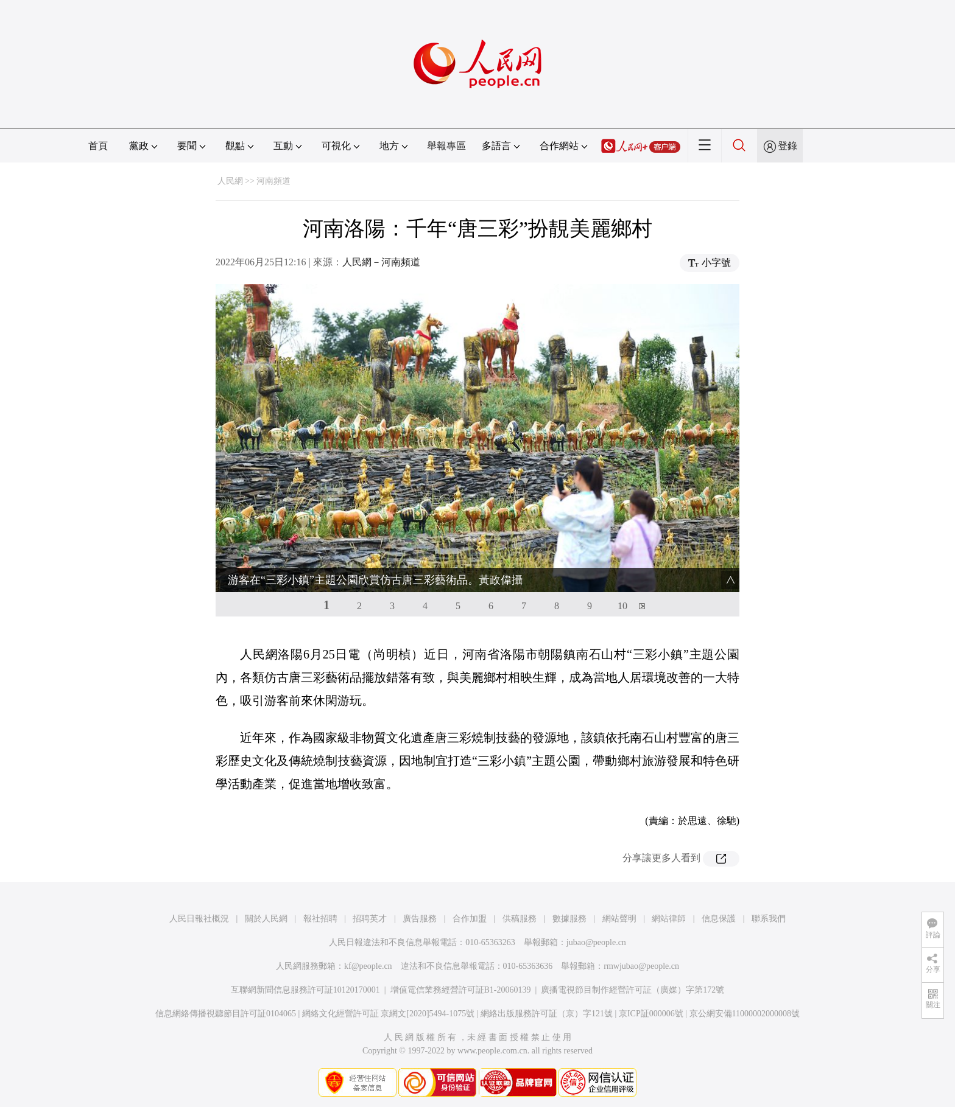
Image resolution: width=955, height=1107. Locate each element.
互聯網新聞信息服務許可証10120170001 (305, 989)
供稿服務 (519, 918)
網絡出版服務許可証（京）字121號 (547, 1013)
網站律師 (669, 918)
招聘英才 (370, 918)
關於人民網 (266, 918)
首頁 (98, 146)
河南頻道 (273, 181)
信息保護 (719, 918)
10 (622, 606)
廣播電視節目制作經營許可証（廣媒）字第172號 (632, 989)
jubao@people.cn (596, 942)
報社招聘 (320, 918)
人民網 (230, 181)
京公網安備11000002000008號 (744, 1013)
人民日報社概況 (199, 918)
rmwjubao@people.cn (641, 966)
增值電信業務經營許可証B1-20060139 (460, 989)
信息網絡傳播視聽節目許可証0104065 (225, 1013)
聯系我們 (769, 918)
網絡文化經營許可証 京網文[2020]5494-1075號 (388, 1013)
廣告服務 (420, 918)
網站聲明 (619, 918)
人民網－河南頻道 (381, 262)
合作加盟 (470, 918)
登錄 (787, 146)
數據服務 (569, 918)
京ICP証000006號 (651, 1013)
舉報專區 (446, 146)
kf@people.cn (368, 966)
